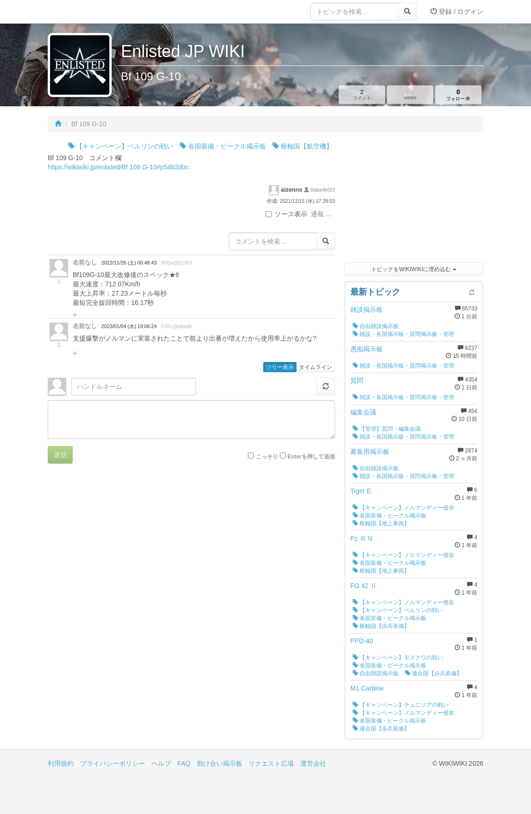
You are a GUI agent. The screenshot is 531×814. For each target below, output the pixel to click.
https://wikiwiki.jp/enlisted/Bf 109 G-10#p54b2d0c (118, 167)
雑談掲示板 (366, 309)
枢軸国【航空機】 (302, 146)
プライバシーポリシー (112, 763)
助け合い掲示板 (219, 763)
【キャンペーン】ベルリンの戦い (121, 146)
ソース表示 (286, 214)
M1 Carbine (367, 688)
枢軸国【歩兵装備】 (381, 626)
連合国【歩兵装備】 (433, 673)
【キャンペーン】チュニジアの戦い (401, 705)
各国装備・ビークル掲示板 (223, 146)
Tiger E (360, 491)
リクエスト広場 (271, 763)
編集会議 (363, 412)
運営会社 (313, 763)
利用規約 (61, 763)
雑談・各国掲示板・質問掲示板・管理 (403, 334)
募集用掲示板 (369, 451)
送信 (60, 455)
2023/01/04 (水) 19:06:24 (129, 326)
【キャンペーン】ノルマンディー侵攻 (403, 507)
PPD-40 (361, 641)
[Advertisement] (413, 200)
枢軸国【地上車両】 (381, 523)
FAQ (183, 763)
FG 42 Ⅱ (363, 585)
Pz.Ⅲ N (361, 538)
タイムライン (315, 367)
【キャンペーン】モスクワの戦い (398, 657)
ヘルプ (161, 763)
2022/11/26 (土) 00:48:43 (129, 262)
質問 (356, 380)
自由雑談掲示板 (375, 326)
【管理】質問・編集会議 (387, 429)
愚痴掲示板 (366, 349)
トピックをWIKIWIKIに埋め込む (413, 269)
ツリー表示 (280, 367)
